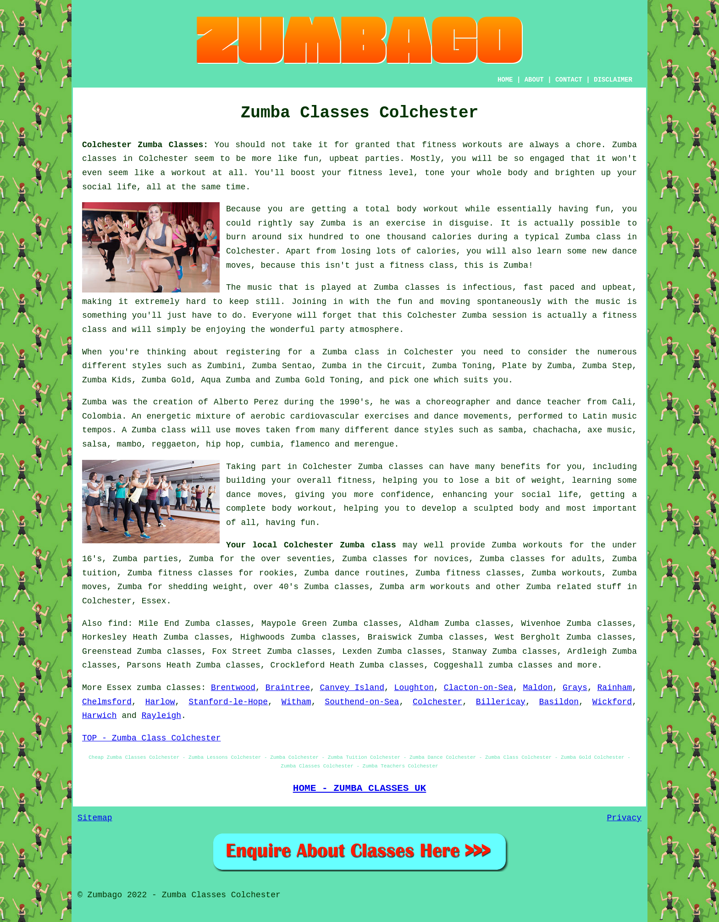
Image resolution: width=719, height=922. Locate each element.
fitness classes (483, 573)
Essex (154, 601)
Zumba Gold (166, 380)
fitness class (421, 265)
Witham (296, 702)
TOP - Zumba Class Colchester (151, 738)
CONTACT (568, 79)
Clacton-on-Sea (478, 687)
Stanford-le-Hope (228, 702)
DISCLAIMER (613, 79)
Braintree (287, 687)
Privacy (624, 818)
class (94, 329)
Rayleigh (161, 715)
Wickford (612, 702)
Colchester (437, 702)
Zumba (624, 144)
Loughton (414, 687)
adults (587, 558)
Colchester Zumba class (340, 545)
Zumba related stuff (574, 586)
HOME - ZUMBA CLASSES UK (359, 788)
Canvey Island (352, 687)
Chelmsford (107, 702)
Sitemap (94, 818)
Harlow (160, 702)
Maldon (538, 687)
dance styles (424, 430)
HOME (505, 79)
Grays (575, 687)
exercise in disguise (437, 223)
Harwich (99, 715)
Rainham (614, 687)
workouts (581, 573)
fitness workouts (462, 144)
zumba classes (520, 665)
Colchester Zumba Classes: (145, 144)
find (117, 623)
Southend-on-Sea (362, 702)
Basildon (559, 702)
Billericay (500, 702)
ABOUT (534, 79)
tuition (99, 573)
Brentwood (233, 687)
